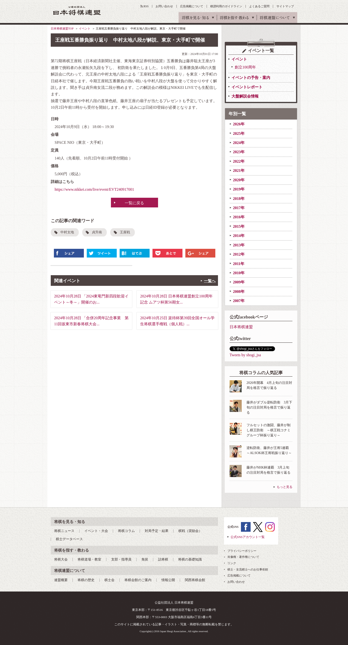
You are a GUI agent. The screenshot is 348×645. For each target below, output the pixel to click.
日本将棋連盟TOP (62, 28)
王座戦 (125, 232)
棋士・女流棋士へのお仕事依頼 (247, 569)
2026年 (239, 124)
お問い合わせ (164, 6)
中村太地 (67, 232)
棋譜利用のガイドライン (226, 6)
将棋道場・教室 (89, 559)
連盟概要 (61, 580)
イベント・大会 (96, 531)
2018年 (239, 199)
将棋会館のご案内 (138, 580)
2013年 (239, 245)
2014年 (239, 236)
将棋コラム (126, 531)
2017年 (239, 208)
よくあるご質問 (259, 6)
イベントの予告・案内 (251, 78)
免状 (144, 559)
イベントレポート (247, 87)
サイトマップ (285, 6)
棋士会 (109, 580)
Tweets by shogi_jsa (245, 355)
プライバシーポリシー (241, 551)
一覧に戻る (134, 203)
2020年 (239, 180)
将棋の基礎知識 (190, 559)
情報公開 (168, 580)
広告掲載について (191, 6)
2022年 (239, 161)
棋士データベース (69, 539)
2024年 (239, 143)
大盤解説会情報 (245, 96)
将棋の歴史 (86, 580)
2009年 (239, 282)
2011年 (238, 264)
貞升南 (97, 232)
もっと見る (284, 487)
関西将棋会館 (195, 580)
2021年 (239, 170)
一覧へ (210, 281)
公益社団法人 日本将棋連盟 (77, 10)
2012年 (239, 254)
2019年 (239, 189)
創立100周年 (245, 67)
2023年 (239, 152)
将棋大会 (61, 559)
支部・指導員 (121, 559)
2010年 (239, 273)
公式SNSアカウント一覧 (248, 537)
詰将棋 (163, 559)
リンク (231, 563)
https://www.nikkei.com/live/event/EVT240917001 (94, 189)
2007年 (239, 301)
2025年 (239, 133)
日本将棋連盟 (241, 327)
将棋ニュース (64, 531)
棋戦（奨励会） (190, 531)
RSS (146, 6)
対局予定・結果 (156, 531)
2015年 (239, 226)
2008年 (239, 291)
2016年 (239, 217)
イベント (84, 28)
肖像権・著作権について (243, 557)
